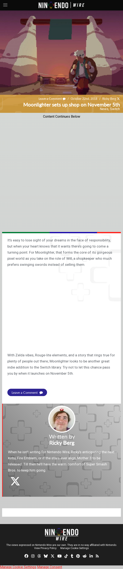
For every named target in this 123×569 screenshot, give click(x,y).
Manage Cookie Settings (74, 548)
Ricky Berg (109, 99)
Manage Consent (49, 567)
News (104, 109)
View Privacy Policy (45, 548)
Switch (115, 109)
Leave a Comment (52, 99)
